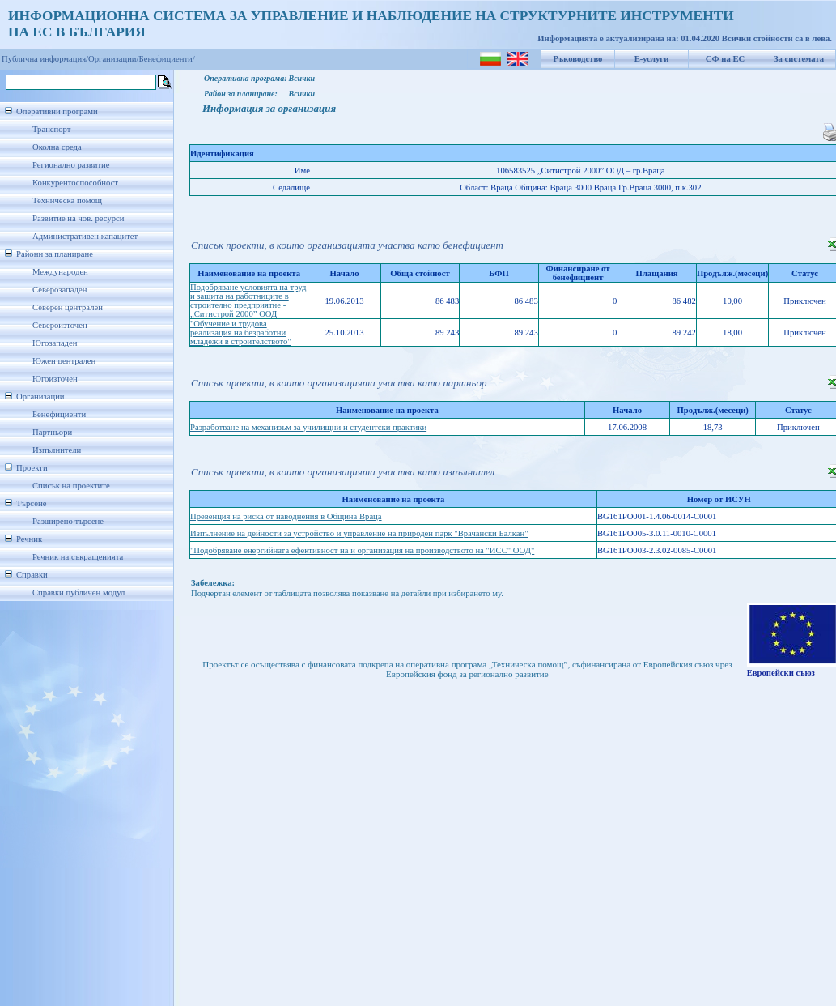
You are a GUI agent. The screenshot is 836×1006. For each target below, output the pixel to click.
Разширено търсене (68, 521)
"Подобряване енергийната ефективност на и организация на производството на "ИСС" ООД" (362, 550)
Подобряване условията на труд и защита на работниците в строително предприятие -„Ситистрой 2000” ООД (248, 300)
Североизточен (59, 325)
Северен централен (67, 307)
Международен (60, 271)
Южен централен (63, 360)
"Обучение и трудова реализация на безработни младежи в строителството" (240, 332)
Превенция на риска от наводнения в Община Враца (286, 516)
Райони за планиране (54, 253)
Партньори (52, 432)
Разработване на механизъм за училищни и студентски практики (308, 427)
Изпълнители (56, 449)
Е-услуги (651, 58)
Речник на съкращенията (77, 556)
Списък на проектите (71, 485)
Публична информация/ (45, 58)
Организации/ (113, 58)
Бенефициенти (59, 414)
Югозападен (54, 343)
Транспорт (51, 129)
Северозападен (59, 289)
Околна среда (57, 147)
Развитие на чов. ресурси (78, 218)
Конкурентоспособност (75, 182)
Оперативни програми (57, 111)
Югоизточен (55, 378)
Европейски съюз (781, 672)
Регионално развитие (71, 164)
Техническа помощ (67, 200)
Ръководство (578, 58)
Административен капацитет (85, 236)
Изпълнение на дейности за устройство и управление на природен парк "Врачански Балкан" (359, 533)
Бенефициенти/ (167, 58)
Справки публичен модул (78, 592)
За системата (799, 58)
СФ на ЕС (725, 58)
